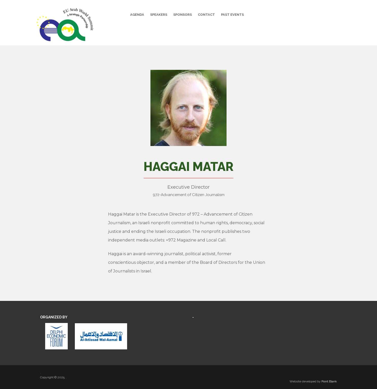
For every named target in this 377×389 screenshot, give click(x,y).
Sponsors (182, 15)
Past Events (232, 15)
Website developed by (313, 381)
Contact (206, 15)
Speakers (158, 15)
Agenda (137, 15)
